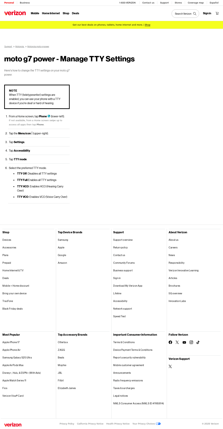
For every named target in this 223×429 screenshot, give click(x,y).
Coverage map (196, 2)
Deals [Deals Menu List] (75, 13)
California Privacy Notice (90, 423)
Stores (178, 2)
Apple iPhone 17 (11, 342)
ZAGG (61, 349)
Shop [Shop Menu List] (66, 13)
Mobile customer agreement (128, 365)
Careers (173, 247)
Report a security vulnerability (129, 357)
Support (164, 2)
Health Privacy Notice (118, 423)
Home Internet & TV (13, 270)
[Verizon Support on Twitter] (170, 366)
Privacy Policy (67, 423)
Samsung (63, 239)
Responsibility (176, 262)
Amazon (62, 262)
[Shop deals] (147, 24)
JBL (60, 372)
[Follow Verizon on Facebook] (170, 342)
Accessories (9, 247)
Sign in (117, 278)
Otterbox (63, 342)
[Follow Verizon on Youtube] (184, 342)
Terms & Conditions (124, 342)
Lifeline (117, 293)
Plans (5, 255)
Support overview (123, 239)
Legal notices (120, 395)
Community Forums (124, 262)
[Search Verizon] (185, 13)
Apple (61, 247)
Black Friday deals (12, 308)
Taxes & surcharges (124, 388)
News (172, 255)
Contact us (148, 2)
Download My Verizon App (128, 285)
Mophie (62, 365)
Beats (61, 357)
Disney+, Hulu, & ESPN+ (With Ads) (21, 372)
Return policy (120, 247)
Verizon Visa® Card (13, 395)
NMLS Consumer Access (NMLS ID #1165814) (138, 403)
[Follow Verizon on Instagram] (191, 342)
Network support (122, 308)
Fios (4, 388)
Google (62, 255)
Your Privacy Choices (146, 423)
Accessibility (120, 301)
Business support (123, 270)
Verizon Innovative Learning (184, 270)
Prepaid (6, 262)
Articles (173, 278)
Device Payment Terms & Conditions (133, 349)
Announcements (122, 372)
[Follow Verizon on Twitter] (177, 342)
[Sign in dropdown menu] (207, 13)
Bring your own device (14, 293)
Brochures (174, 285)
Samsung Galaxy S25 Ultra (17, 357)
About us (173, 239)
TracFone (7, 301)
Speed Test (119, 316)
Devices (6, 239)
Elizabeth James (67, 388)
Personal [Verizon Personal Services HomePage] (9, 2)
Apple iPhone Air (11, 349)
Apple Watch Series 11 (14, 380)
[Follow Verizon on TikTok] (198, 342)
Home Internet (51, 13)
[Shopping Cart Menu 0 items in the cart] (217, 13)
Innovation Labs (177, 301)
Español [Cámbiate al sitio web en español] (214, 2)
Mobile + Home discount (15, 285)
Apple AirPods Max (13, 365)
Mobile (35, 13)
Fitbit (61, 380)
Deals (5, 278)
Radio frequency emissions (128, 380)
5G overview (175, 293)
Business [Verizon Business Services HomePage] (25, 2)
